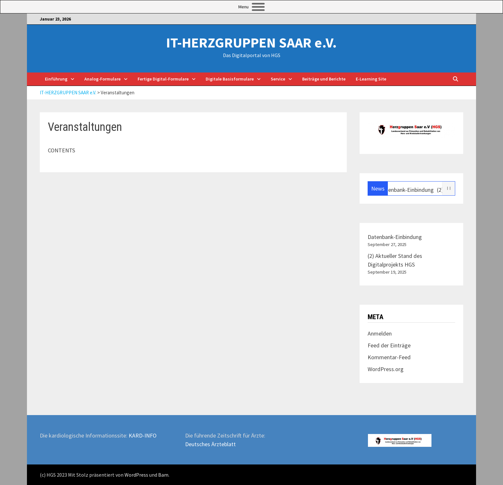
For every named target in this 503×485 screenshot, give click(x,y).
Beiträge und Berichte (323, 79)
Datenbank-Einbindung (409, 189)
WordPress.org (386, 369)
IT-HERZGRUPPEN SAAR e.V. (251, 42)
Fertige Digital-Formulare (163, 79)
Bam (163, 475)
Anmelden (380, 333)
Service (278, 79)
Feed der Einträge (389, 345)
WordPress (136, 475)
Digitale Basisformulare (230, 79)
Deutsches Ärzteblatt (210, 444)
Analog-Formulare (102, 79)
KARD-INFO (143, 435)
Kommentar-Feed (389, 357)
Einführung (56, 79)
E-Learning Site (371, 79)
